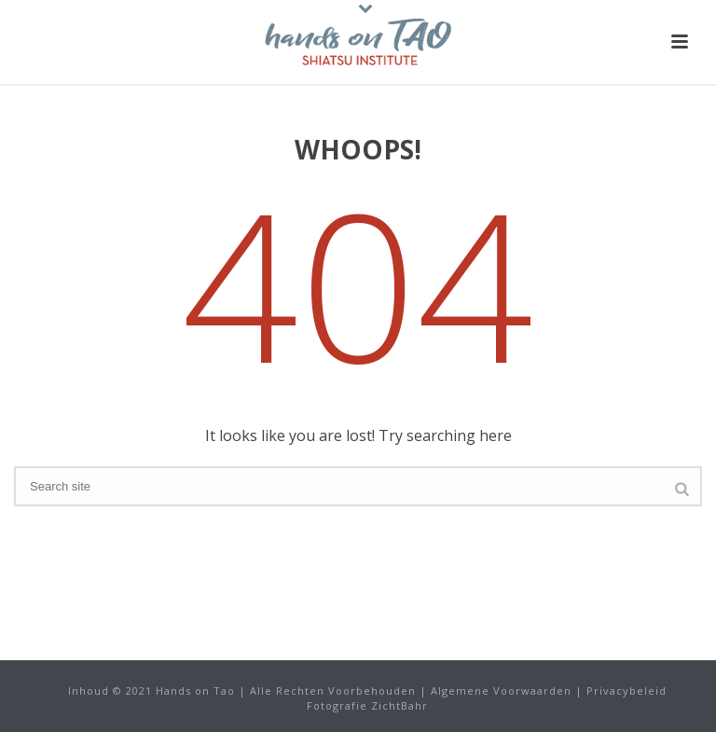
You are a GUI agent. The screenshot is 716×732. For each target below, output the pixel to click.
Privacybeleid (626, 690)
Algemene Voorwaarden (501, 690)
